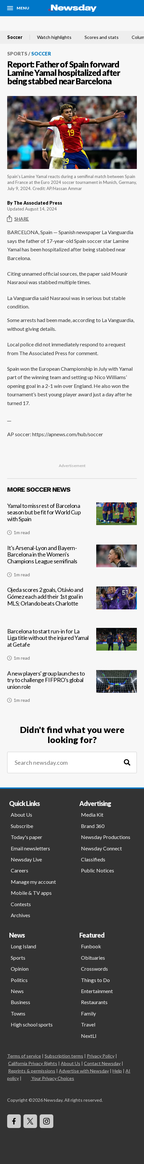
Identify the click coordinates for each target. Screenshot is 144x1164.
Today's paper (26, 837)
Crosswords (94, 969)
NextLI (89, 1036)
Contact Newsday (102, 1063)
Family (88, 1013)
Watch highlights (54, 37)
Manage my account (33, 882)
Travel (88, 1024)
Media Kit (92, 814)
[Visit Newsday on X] (30, 1121)
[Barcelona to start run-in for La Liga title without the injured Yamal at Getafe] (72, 647)
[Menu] (18, 8)
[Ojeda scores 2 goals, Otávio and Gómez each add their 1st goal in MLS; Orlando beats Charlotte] (72, 605)
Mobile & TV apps (31, 893)
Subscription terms (64, 1056)
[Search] (127, 763)
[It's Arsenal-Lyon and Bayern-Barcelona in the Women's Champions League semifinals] (72, 564)
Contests (21, 904)
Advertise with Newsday (84, 1071)
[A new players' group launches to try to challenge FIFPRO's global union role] (72, 689)
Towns (18, 1013)
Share (18, 219)
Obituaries (93, 957)
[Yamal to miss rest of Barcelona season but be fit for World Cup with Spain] (72, 521)
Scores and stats (102, 37)
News (17, 991)
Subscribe (22, 826)
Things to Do (95, 980)
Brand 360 (92, 826)
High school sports (32, 1024)
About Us (21, 814)
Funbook (91, 946)
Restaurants (94, 1002)
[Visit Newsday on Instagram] (46, 1121)
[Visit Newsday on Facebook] (14, 1121)
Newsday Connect (101, 848)
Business (20, 1002)
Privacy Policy (100, 1056)
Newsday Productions (105, 837)
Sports (17, 53)
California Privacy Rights (32, 1063)
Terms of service (24, 1056)
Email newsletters (30, 848)
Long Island (23, 946)
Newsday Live (26, 859)
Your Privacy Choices (52, 1078)
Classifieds (93, 859)
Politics (19, 980)
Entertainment (97, 991)
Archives (20, 915)
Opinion (20, 969)
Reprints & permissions (31, 1071)
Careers (19, 870)
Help (117, 1071)
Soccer (14, 37)
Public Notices (97, 870)
